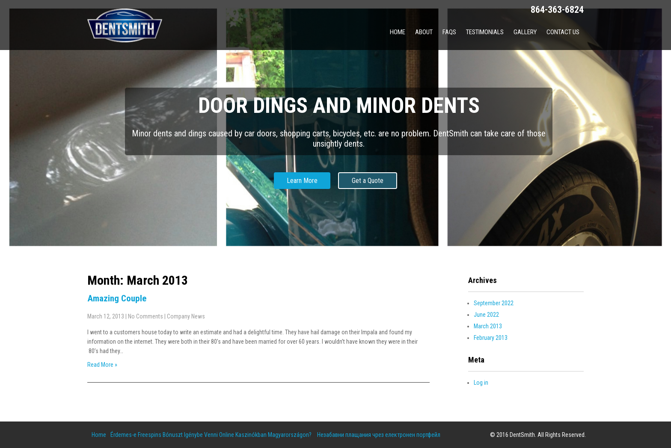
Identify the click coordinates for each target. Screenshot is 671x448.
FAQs (449, 32)
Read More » (102, 364)
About (424, 32)
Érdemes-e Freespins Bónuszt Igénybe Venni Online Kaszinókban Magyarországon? (211, 434)
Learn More (302, 181)
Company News (186, 316)
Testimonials (485, 32)
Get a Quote (367, 181)
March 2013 (488, 326)
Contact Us (562, 32)
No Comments (145, 316)
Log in (481, 382)
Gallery (525, 32)
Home (397, 32)
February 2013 (491, 337)
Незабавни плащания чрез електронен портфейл (378, 434)
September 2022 (494, 303)
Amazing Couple (116, 298)
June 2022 (486, 314)
